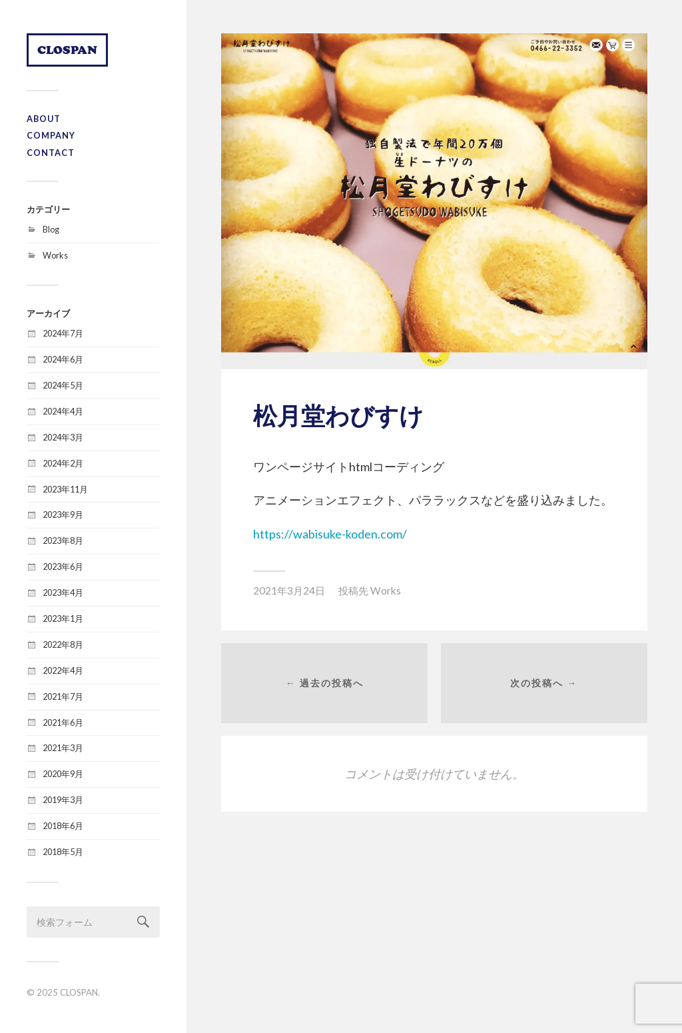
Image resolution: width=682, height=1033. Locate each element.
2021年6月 (63, 722)
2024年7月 (63, 333)
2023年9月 (63, 514)
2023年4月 (63, 592)
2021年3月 (63, 747)
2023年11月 (65, 489)
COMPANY (51, 135)
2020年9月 (63, 773)
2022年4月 (63, 670)
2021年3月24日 (289, 590)
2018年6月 (63, 825)
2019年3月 (63, 799)
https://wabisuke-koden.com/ (330, 533)
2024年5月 (63, 385)
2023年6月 (63, 566)
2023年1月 (63, 618)
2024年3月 (63, 437)
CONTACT (51, 152)
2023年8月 (63, 540)
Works (55, 255)
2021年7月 (63, 696)
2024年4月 (63, 411)
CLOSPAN (67, 50)
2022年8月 (63, 644)
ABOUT (44, 118)
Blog (51, 229)
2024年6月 (63, 359)
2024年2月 (63, 463)
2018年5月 (63, 851)
